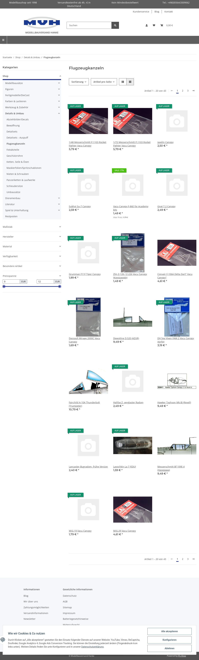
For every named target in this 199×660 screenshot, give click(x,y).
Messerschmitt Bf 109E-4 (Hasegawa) (171, 468)
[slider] (4, 286)
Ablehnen (169, 648)
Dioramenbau (12, 198)
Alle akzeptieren (169, 631)
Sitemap (67, 607)
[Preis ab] (11, 281)
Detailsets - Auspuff (17, 137)
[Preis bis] (45, 281)
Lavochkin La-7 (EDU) (124, 466)
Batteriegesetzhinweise (75, 618)
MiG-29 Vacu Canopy (124, 530)
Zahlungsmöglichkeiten (36, 607)
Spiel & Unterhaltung (16, 210)
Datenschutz (70, 595)
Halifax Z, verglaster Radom (128, 402)
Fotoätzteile (13, 149)
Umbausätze (13, 192)
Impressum (69, 613)
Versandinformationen (36, 613)
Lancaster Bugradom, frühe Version (88, 466)
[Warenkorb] (166, 25)
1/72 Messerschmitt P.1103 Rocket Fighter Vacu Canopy (132, 144)
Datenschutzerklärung (92, 646)
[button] (146, 25)
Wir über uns (31, 601)
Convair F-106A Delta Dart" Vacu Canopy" (174, 276)
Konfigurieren (169, 640)
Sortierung (77, 81)
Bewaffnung (13, 125)
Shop (5, 76)
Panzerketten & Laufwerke (21, 180)
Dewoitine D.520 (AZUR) (126, 338)
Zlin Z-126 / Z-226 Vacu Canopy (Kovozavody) (130, 276)
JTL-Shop (182, 655)
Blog (156, 11)
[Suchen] (89, 25)
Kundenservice (141, 11)
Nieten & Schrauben (18, 173)
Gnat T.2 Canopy (166, 206)
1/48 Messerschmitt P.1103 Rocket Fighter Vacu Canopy (87, 144)
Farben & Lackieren (15, 101)
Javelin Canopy (165, 142)
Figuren (9, 89)
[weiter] (193, 90)
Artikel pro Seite (102, 81)
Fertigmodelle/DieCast (17, 95)
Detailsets (12, 131)
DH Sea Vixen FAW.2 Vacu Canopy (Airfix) (175, 340)
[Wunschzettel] (154, 25)
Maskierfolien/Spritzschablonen (24, 167)
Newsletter (30, 618)
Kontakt (168, 11)
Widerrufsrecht (71, 624)
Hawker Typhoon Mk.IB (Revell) (174, 402)
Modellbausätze (14, 83)
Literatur (10, 204)
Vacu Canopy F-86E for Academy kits (130, 208)
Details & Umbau (14, 113)
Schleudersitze (15, 186)
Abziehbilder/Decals (18, 119)
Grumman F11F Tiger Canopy (85, 274)
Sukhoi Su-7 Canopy (80, 206)
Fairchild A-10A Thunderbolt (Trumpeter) (84, 404)
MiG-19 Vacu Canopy (80, 530)
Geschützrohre (15, 155)
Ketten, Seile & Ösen (18, 161)
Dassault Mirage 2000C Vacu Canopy (84, 340)
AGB (65, 601)
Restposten (11, 216)
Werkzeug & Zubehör (16, 107)
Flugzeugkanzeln (16, 143)
